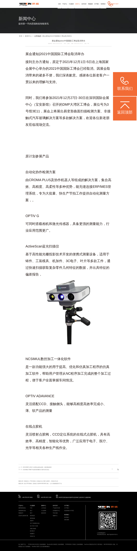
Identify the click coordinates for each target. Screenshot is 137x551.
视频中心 (55, 515)
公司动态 (37, 36)
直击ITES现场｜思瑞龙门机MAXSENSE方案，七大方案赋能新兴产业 (43, 483)
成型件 (32, 520)
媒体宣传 (43, 513)
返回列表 (112, 469)
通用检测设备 (22, 508)
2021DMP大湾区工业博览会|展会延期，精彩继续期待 (37, 467)
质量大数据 (33, 528)
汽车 (31, 508)
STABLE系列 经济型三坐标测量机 (37, 544)
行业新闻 (43, 510)
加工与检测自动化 (35, 523)
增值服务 (90, 4)
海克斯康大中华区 (69, 510)
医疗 (31, 513)
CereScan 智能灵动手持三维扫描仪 (93, 544)
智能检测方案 (22, 510)
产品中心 (64, 4)
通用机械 (32, 518)
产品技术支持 (56, 508)
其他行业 (32, 536)
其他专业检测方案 (23, 515)
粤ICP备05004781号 (112, 534)
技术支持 (84, 4)
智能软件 (20, 513)
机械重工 (32, 533)
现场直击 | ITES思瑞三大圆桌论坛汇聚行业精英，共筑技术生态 (41, 481)
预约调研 (66, 519)
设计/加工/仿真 (34, 526)
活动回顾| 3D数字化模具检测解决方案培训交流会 (36, 469)
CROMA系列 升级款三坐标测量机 (74, 544)
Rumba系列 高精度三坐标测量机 (55, 544)
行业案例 (71, 4)
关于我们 (96, 4)
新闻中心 (77, 4)
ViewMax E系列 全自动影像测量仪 (41, 546)
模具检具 (32, 515)
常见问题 (55, 513)
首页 (59, 4)
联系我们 (103, 4)
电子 (31, 510)
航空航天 (32, 531)
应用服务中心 (56, 510)
